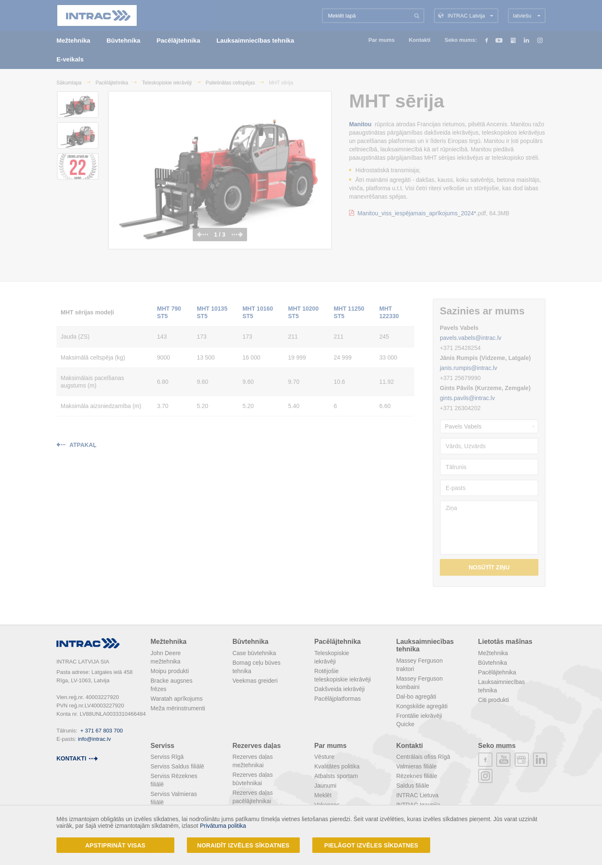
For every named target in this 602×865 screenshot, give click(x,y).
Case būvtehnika (254, 653)
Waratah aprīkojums (176, 698)
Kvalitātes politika (337, 766)
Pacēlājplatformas (337, 698)
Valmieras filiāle (416, 766)
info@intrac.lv (94, 739)
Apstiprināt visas (115, 845)
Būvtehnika (250, 641)
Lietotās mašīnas (505, 641)
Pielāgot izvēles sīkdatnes (371, 845)
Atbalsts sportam (336, 776)
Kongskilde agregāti (422, 706)
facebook (485, 760)
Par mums (330, 745)
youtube (503, 760)
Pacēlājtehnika (337, 641)
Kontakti (409, 745)
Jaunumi (325, 785)
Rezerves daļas (256, 745)
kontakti (71, 758)
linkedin (540, 760)
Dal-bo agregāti (416, 696)
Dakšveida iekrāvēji (339, 689)
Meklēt (323, 795)
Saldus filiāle (412, 785)
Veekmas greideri (255, 680)
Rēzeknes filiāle (416, 776)
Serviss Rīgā (167, 756)
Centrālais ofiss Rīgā (423, 756)
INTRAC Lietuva (417, 795)
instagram (485, 776)
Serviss (162, 745)
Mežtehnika (168, 641)
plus (522, 760)
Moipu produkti (169, 671)
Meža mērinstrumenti (177, 708)
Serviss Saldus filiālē (177, 766)
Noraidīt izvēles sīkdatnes (243, 845)
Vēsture (324, 756)
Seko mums (497, 745)
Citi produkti (493, 700)
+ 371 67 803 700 (101, 730)
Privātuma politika (223, 825)
